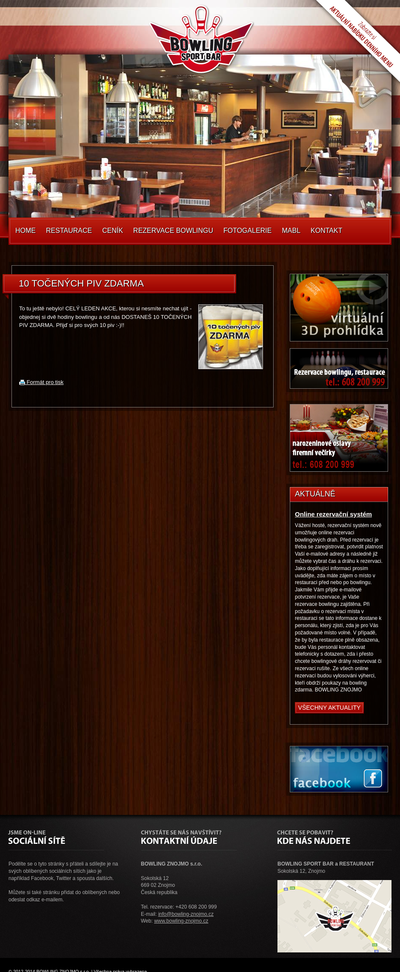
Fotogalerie (247, 230)
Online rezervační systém (333, 514)
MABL (291, 230)
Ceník (112, 230)
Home (25, 230)
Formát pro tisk (41, 382)
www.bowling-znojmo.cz (181, 921)
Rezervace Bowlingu (173, 230)
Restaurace (69, 230)
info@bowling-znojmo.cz (186, 914)
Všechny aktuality (329, 707)
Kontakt (326, 230)
